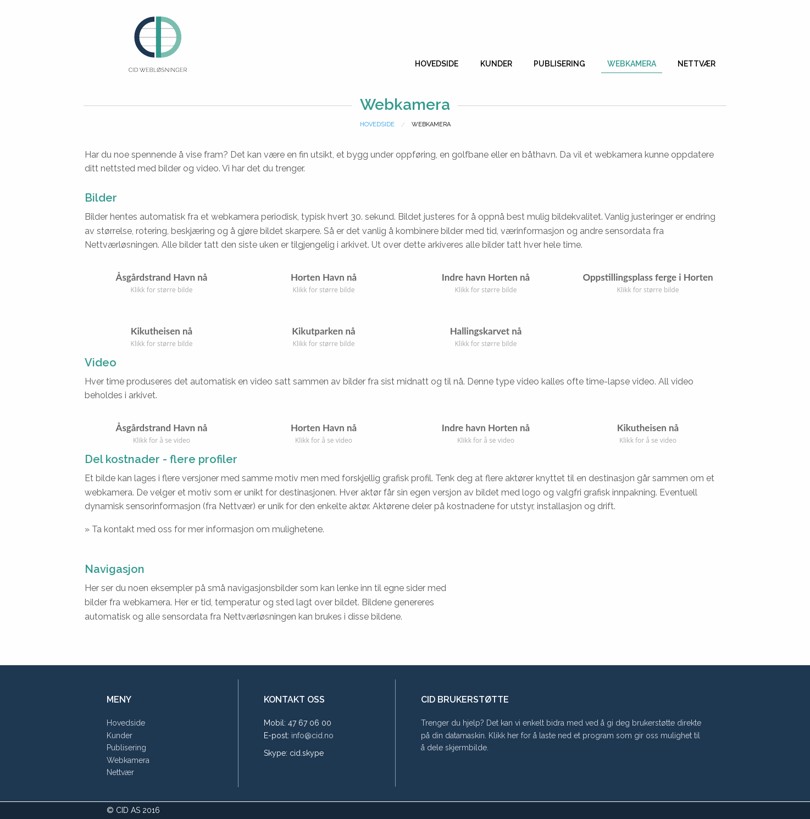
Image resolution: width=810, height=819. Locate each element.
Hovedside (436, 63)
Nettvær (696, 63)
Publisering (559, 63)
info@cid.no (312, 735)
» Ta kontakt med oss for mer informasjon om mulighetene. (204, 529)
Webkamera (631, 63)
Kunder (496, 63)
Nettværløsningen (121, 244)
